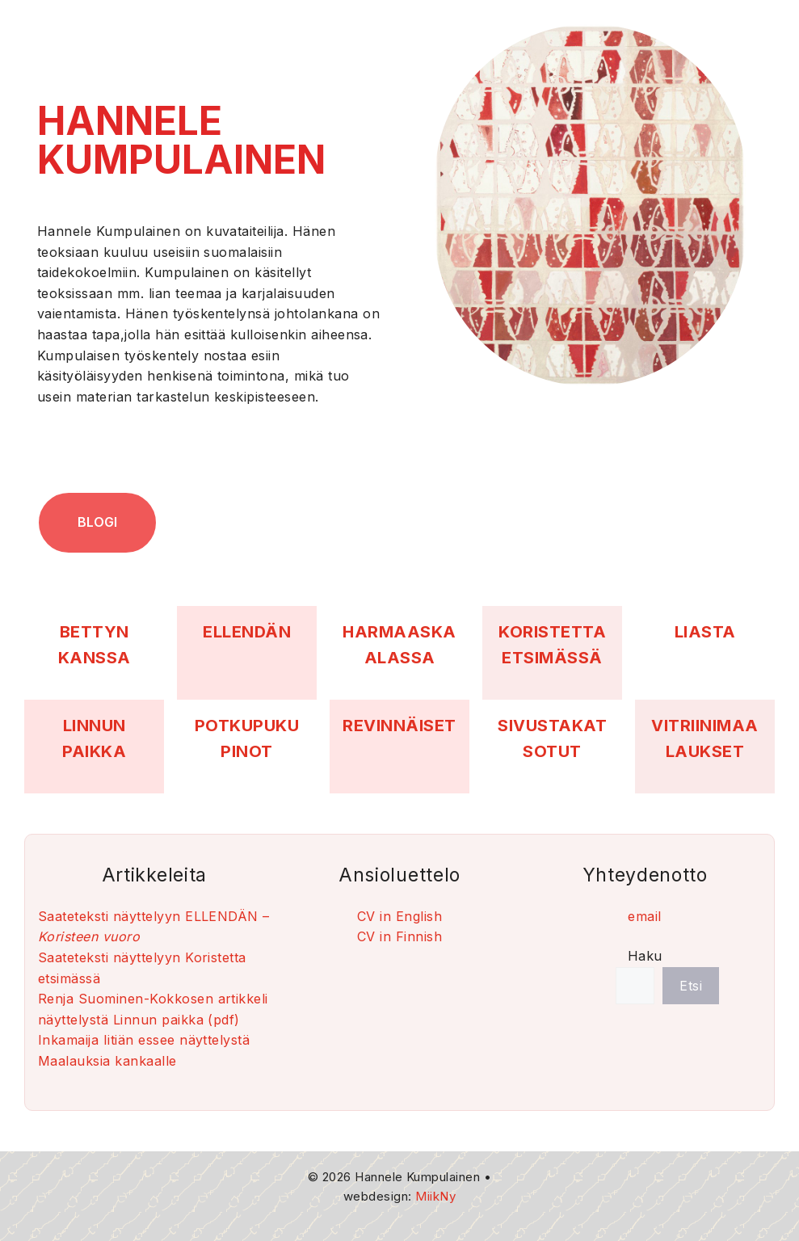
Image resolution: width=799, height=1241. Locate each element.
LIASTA (705, 632)
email (644, 916)
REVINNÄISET (399, 725)
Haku (645, 956)
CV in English (399, 916)
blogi (97, 522)
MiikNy (435, 1196)
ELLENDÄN (247, 632)
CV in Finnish (399, 936)
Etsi (690, 986)
